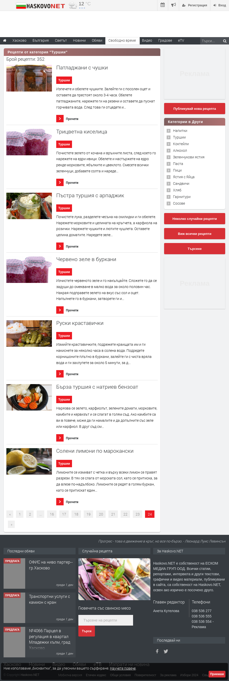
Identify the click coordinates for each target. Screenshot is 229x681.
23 (138, 514)
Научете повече (123, 668)
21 (113, 514)
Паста (178, 163)
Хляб (177, 190)
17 (64, 514)
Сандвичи (181, 183)
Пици (177, 170)
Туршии (64, 80)
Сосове (179, 203)
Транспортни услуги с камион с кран (49, 599)
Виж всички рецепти (194, 234)
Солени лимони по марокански (95, 450)
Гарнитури (182, 196)
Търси (86, 631)
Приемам (217, 674)
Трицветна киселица (81, 131)
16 (52, 514)
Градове (165, 40)
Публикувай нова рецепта (194, 109)
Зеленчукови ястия (189, 157)
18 (76, 514)
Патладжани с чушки (82, 67)
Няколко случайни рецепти (195, 219)
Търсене (195, 249)
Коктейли (181, 143)
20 (101, 514)
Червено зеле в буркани (86, 259)
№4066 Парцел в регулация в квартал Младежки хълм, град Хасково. (49, 639)
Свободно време (122, 40)
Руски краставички (80, 323)
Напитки (180, 130)
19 (89, 514)
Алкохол (180, 150)
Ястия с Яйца (184, 176)
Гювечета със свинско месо (104, 608)
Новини (79, 40)
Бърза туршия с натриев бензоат (97, 386)
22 (125, 514)
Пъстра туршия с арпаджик (90, 195)
